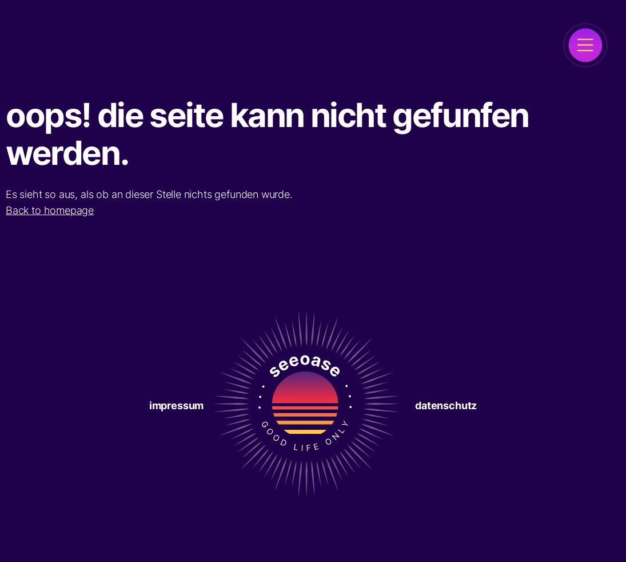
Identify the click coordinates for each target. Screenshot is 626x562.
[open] (585, 45)
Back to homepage (50, 210)
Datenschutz (446, 405)
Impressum (176, 405)
